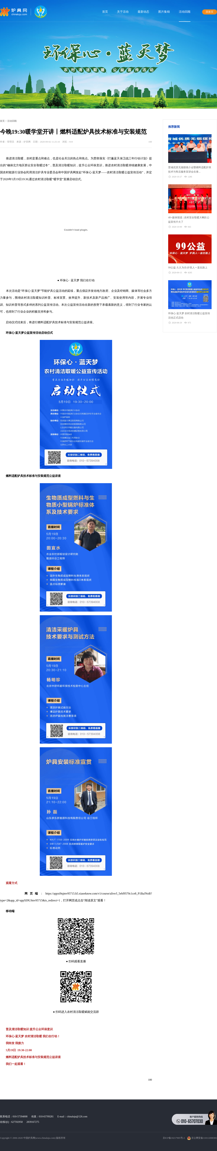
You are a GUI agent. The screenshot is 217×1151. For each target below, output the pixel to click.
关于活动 (123, 11)
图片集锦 (164, 11)
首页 (105, 11)
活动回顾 (184, 11)
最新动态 (143, 11)
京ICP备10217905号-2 (174, 1138)
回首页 (209, 11)
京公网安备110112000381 (202, 1138)
